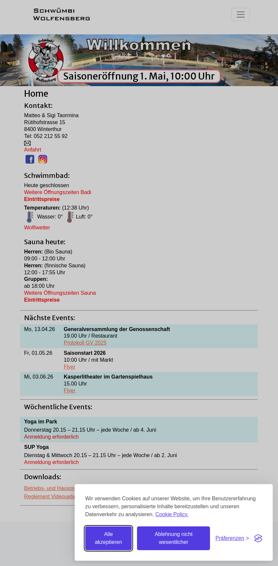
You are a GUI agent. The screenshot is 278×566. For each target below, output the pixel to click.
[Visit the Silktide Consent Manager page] (258, 538)
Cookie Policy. (172, 514)
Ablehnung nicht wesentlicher (173, 538)
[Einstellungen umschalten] (232, 538)
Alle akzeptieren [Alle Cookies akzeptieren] (108, 538)
